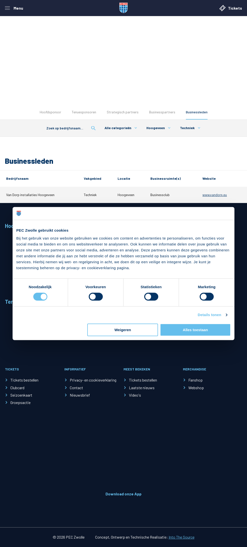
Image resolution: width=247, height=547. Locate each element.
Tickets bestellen (24, 380)
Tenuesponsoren (84, 112)
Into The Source (181, 537)
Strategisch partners (123, 112)
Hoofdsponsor (50, 112)
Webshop (196, 387)
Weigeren (122, 330)
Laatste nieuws (142, 387)
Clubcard (17, 387)
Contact (76, 387)
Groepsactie (20, 402)
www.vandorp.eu (214, 195)
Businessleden (197, 112)
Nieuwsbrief (80, 395)
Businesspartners (162, 112)
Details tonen (209, 315)
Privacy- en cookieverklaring (93, 380)
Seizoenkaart (21, 395)
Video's (135, 395)
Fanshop (195, 380)
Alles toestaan (195, 330)
